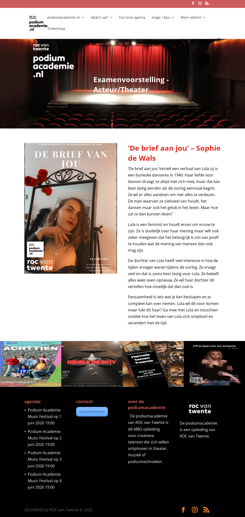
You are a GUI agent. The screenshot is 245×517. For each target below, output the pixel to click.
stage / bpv (161, 18)
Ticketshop (56, 29)
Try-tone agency (132, 18)
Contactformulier (92, 412)
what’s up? (99, 18)
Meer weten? (191, 18)
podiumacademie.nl (63, 18)
